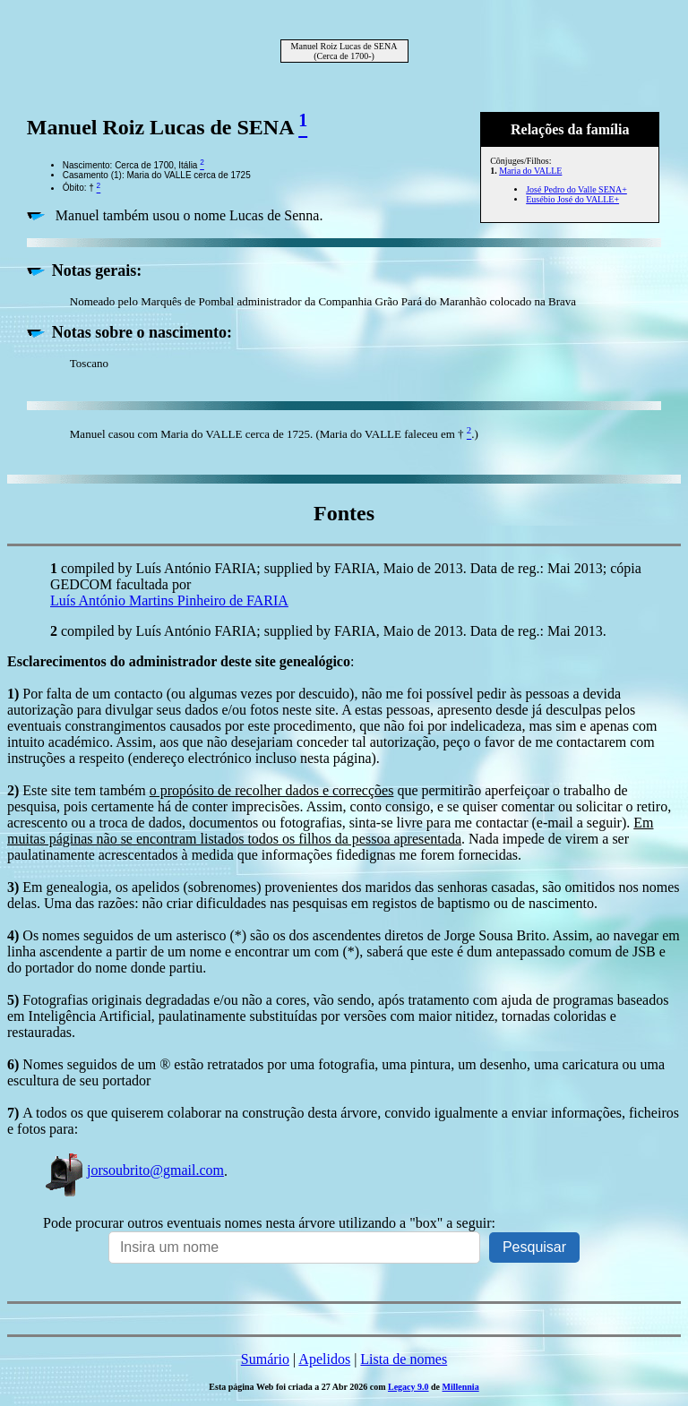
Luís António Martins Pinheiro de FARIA (169, 600)
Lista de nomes (403, 1359)
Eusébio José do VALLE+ (572, 199)
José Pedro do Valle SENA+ (576, 189)
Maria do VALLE (530, 171)
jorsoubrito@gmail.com (133, 1170)
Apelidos (324, 1359)
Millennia (461, 1387)
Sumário (265, 1359)
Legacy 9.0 (408, 1387)
